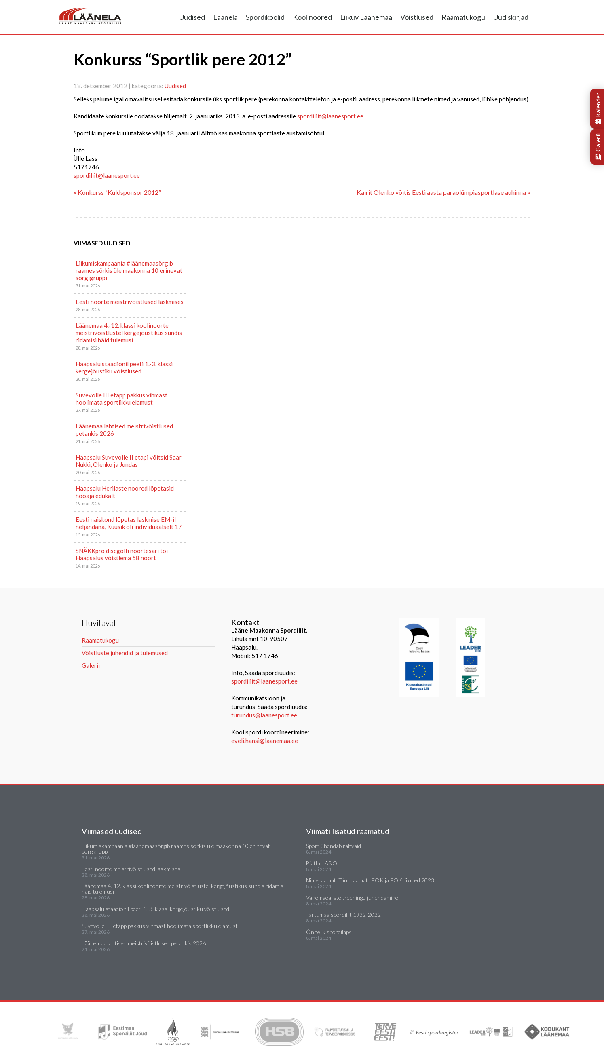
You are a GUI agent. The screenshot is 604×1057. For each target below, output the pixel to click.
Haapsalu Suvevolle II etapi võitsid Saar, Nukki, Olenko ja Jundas (129, 461)
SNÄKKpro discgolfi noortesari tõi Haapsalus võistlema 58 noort (122, 554)
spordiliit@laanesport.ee (330, 116)
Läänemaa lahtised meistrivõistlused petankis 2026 (124, 429)
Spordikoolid (265, 17)
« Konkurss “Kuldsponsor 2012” (117, 192)
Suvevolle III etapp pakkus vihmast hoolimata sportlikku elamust (121, 398)
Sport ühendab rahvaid (333, 845)
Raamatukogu (463, 17)
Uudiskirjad (510, 17)
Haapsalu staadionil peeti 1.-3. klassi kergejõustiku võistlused (124, 367)
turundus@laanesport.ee (264, 715)
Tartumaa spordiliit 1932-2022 (343, 914)
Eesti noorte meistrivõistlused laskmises (130, 301)
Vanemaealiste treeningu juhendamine (352, 897)
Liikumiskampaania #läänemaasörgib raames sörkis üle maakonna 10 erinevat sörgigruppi (129, 270)
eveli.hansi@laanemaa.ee (264, 740)
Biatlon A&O (321, 863)
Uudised (192, 17)
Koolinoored (312, 17)
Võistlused (416, 17)
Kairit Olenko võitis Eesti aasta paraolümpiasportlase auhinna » (443, 192)
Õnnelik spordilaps (329, 931)
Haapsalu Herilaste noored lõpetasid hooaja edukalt (125, 492)
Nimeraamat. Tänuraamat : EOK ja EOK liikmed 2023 (370, 880)
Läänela (225, 17)
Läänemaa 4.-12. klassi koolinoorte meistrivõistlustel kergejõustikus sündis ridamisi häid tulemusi (129, 333)
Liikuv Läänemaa (366, 17)
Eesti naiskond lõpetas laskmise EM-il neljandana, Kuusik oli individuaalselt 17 (129, 523)
